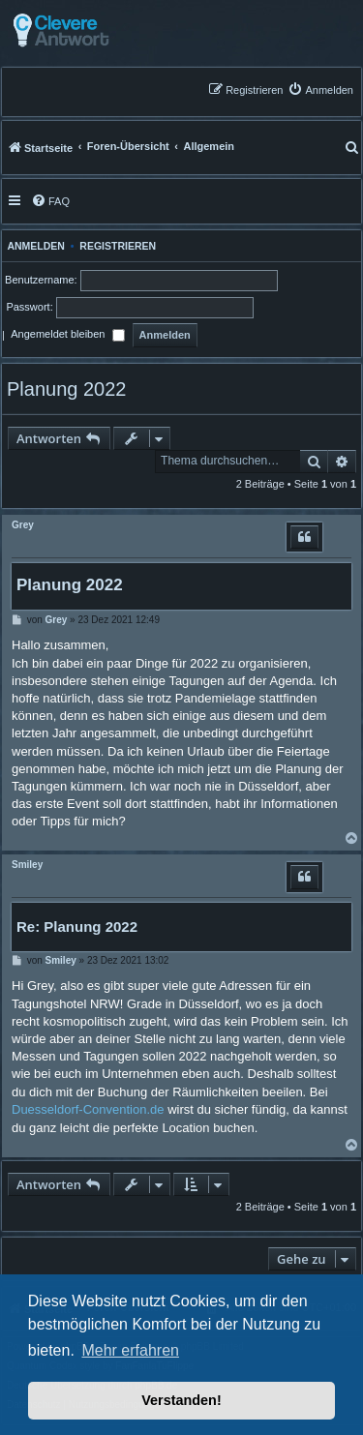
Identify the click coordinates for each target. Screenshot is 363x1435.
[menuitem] (320, 89)
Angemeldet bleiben (67, 336)
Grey (23, 525)
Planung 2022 (66, 389)
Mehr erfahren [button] (130, 1350)
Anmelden (33, 246)
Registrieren (117, 246)
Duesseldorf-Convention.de (88, 1109)
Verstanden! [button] (181, 1400)
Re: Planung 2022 (76, 926)
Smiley (27, 864)
